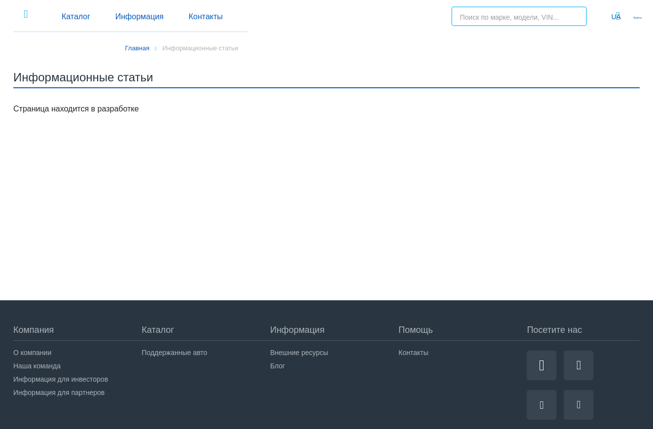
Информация (263, 16)
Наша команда (37, 366)
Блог (277, 366)
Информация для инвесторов (60, 379)
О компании (32, 353)
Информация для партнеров (59, 392)
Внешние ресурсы (299, 353)
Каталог (183, 16)
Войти (630, 16)
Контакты (345, 16)
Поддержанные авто (174, 353)
